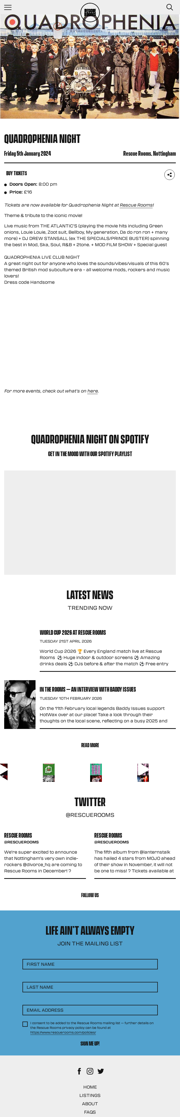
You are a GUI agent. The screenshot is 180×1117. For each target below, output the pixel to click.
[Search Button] (169, 7)
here (92, 391)
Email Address (45, 1010)
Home (90, 1087)
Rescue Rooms (136, 205)
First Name (41, 964)
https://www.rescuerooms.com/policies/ (63, 1032)
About (90, 1104)
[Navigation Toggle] (10, 7)
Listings (90, 1095)
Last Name (40, 987)
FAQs (90, 1112)
